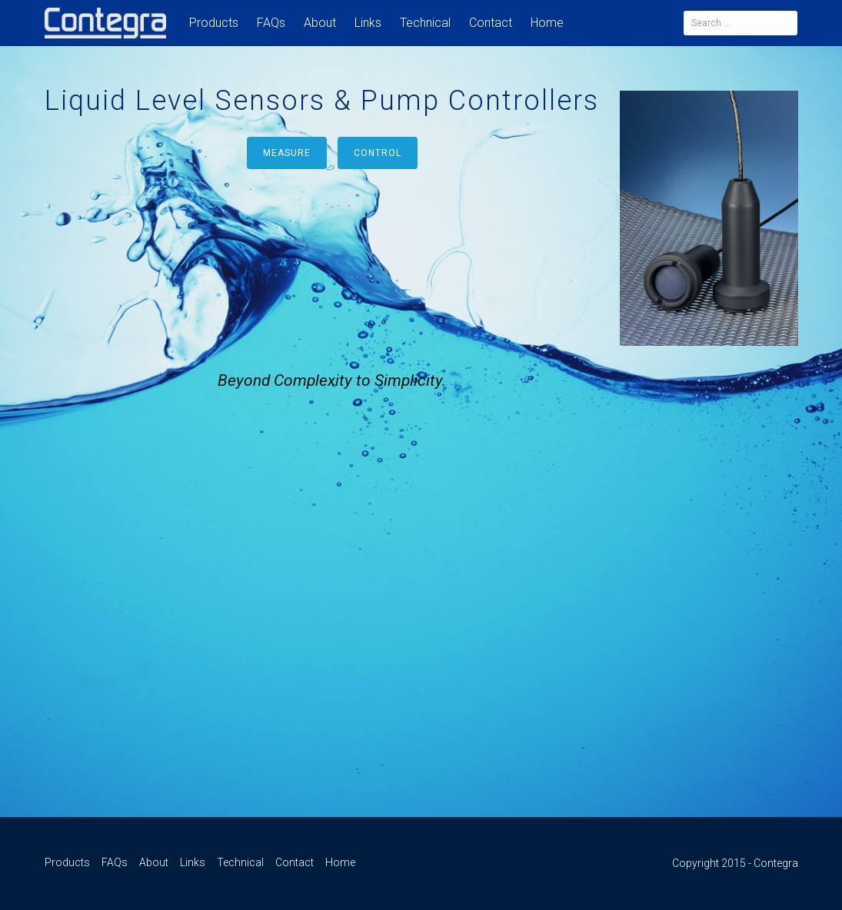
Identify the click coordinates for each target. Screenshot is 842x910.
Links (367, 22)
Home (547, 22)
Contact (490, 22)
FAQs (271, 22)
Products (213, 22)
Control (377, 153)
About (320, 22)
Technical (425, 22)
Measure (287, 153)
